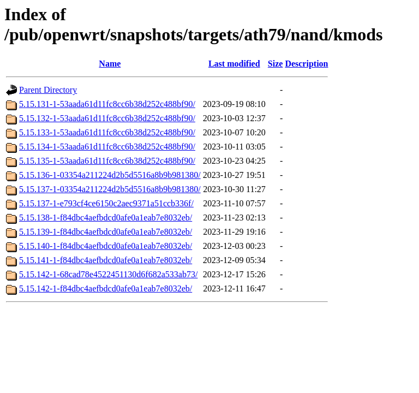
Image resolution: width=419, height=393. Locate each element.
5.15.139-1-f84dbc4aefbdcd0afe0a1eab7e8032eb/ (105, 231)
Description (306, 63)
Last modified (234, 63)
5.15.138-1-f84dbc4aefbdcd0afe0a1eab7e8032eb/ (105, 217)
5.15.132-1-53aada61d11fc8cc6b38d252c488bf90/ (107, 118)
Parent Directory (48, 89)
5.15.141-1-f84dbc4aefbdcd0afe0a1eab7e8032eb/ (105, 260)
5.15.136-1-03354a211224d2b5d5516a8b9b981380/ (110, 175)
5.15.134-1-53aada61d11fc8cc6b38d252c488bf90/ (107, 146)
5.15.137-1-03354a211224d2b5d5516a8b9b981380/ (110, 189)
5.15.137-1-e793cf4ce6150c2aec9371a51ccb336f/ (106, 203)
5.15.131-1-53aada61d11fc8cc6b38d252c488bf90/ (107, 104)
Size (275, 63)
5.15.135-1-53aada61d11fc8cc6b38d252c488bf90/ (107, 160)
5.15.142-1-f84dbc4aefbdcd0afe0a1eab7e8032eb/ (105, 288)
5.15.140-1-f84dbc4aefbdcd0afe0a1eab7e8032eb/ (105, 246)
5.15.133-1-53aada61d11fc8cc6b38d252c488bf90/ (107, 132)
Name (110, 63)
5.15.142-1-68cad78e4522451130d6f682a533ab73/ (108, 274)
